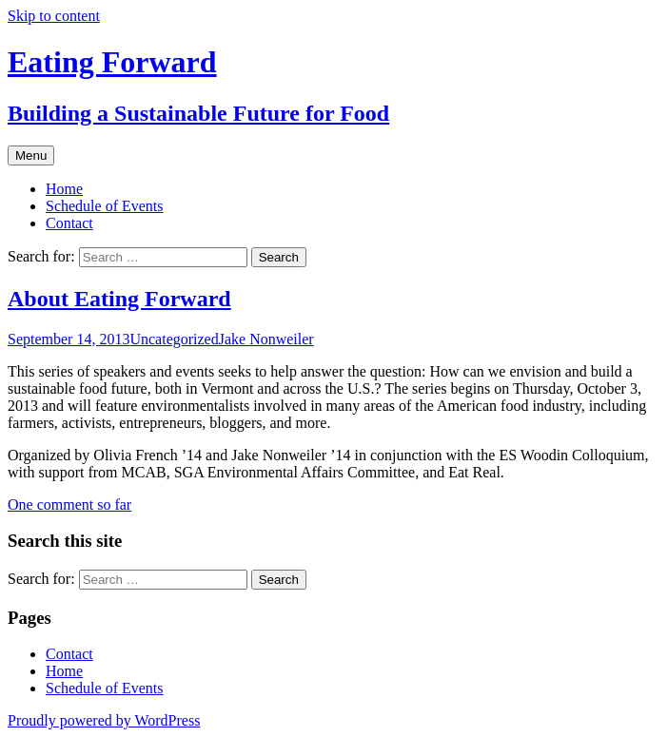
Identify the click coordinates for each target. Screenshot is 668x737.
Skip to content (54, 16)
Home (64, 189)
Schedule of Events (105, 206)
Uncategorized (173, 339)
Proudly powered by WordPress (104, 720)
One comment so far (69, 504)
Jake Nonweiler (266, 339)
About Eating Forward (119, 298)
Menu (31, 155)
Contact (69, 223)
